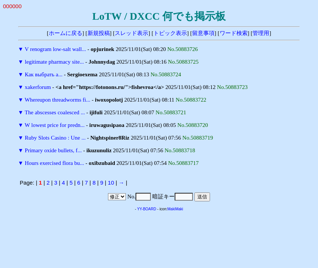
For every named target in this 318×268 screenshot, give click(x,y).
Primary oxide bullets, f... (53, 150)
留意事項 (203, 33)
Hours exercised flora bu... (54, 163)
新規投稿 (99, 33)
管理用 (260, 33)
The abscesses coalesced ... (55, 112)
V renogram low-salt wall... (55, 49)
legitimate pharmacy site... (54, 62)
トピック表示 (170, 33)
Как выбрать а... (44, 74)
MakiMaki (175, 209)
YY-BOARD (146, 209)
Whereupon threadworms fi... (57, 100)
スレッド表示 (131, 33)
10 (111, 182)
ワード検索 (234, 33)
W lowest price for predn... (55, 125)
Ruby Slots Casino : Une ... (55, 138)
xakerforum (38, 87)
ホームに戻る (65, 33)
